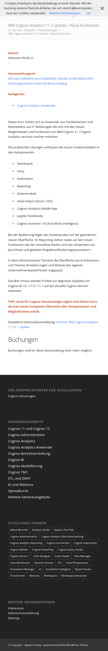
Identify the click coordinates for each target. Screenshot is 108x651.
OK (88, 13)
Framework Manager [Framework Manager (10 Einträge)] (22, 569)
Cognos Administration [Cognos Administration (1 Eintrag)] (23, 536)
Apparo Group (32, 645)
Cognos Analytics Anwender (36, 105)
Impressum (16, 608)
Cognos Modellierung (25, 465)
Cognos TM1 (18, 472)
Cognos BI (16, 459)
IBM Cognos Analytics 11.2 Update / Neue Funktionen (53, 25)
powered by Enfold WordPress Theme (66, 645)
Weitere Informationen (65, 13)
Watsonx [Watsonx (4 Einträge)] (34, 575)
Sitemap (14, 618)
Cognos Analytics (21, 441)
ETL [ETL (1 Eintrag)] (60, 562)
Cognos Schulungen (21, 396)
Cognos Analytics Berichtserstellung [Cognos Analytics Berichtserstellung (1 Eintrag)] (62, 536)
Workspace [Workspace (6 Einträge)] (50, 575)
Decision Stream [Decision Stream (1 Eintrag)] (43, 562)
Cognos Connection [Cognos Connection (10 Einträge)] (58, 543)
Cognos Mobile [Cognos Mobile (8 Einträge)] (19, 549)
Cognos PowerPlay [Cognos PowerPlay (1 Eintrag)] (43, 549)
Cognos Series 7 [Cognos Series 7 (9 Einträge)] (19, 556)
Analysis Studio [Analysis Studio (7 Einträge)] (41, 529)
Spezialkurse (18, 490)
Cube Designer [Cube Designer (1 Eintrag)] (41, 556)
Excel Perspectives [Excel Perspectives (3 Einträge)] (77, 562)
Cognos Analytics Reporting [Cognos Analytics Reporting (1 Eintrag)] (26, 543)
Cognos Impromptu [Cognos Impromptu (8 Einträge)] (85, 543)
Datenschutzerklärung (23, 613)
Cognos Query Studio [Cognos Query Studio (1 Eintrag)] (70, 549)
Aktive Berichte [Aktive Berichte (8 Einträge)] (19, 529)
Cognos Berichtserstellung (29, 453)
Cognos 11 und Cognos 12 (29, 428)
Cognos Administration (26, 434)
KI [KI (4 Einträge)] (40, 569)
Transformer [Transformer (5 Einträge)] (17, 575)
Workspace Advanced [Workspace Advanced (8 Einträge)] (74, 575)
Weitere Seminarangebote (29, 497)
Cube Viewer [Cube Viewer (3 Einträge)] (62, 556)
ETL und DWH (19, 478)
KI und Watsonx (20, 484)
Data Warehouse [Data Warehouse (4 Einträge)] (20, 562)
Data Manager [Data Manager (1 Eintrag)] (82, 556)
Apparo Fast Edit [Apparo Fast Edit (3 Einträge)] (64, 529)
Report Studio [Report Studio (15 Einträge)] (83, 569)
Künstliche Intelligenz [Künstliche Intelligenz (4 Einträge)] (58, 569)
